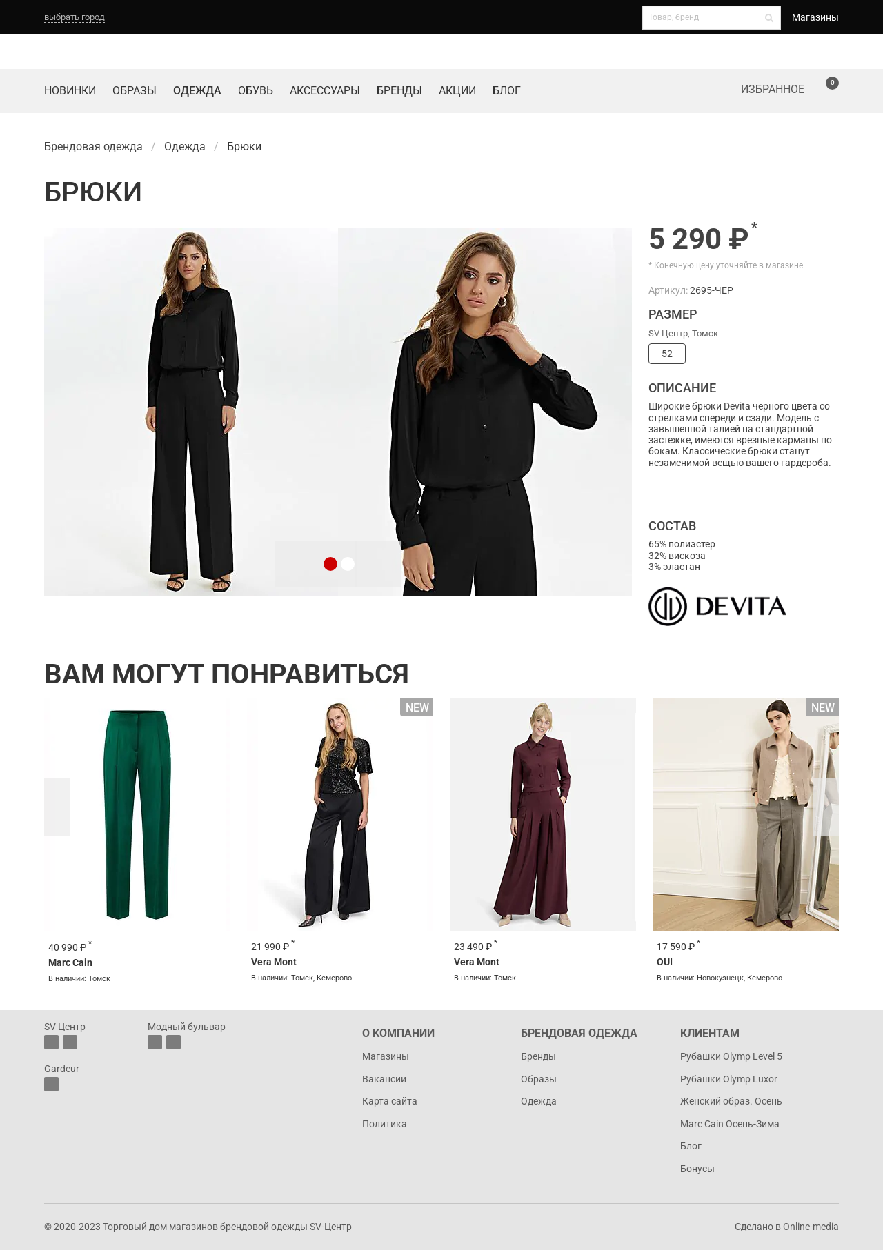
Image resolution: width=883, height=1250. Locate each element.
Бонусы (697, 1168)
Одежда (197, 90)
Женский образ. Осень (731, 1101)
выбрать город (74, 17)
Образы (134, 90)
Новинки (70, 90)
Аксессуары (325, 90)
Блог (507, 90)
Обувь (255, 90)
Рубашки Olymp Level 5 (731, 1056)
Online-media (811, 1226)
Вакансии (384, 1079)
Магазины (815, 17)
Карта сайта (389, 1101)
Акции (457, 90)
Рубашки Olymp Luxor (728, 1079)
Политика (384, 1123)
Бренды (399, 90)
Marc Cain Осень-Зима (730, 1123)
